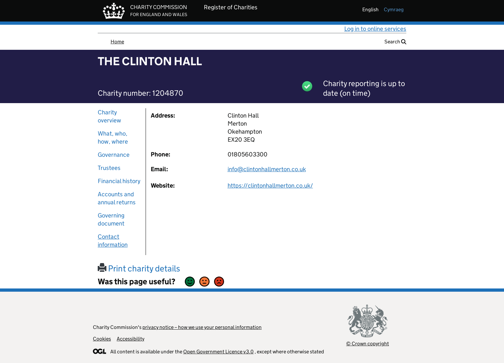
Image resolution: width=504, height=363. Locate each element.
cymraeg (394, 9)
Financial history (119, 181)
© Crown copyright (367, 344)
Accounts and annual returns (117, 198)
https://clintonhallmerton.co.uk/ (270, 185)
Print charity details (139, 268)
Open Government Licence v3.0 (218, 352)
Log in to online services (375, 28)
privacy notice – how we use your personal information (202, 327)
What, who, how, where (113, 137)
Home (117, 42)
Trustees (109, 168)
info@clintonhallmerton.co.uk (267, 169)
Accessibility (130, 339)
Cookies (102, 339)
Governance (114, 154)
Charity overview (109, 116)
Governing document (111, 219)
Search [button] (395, 42)
